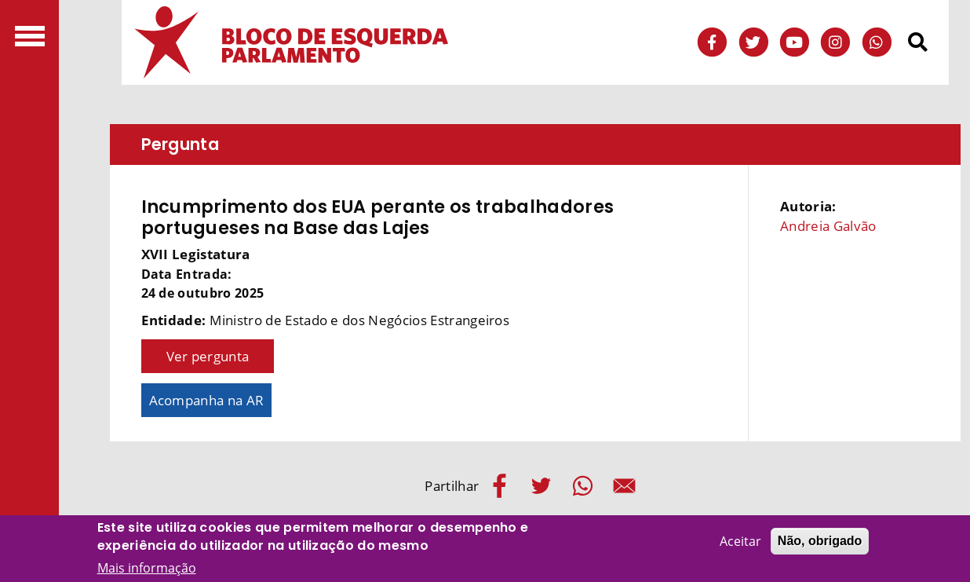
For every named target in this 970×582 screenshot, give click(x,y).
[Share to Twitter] (541, 485)
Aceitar (740, 542)
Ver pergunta (208, 356)
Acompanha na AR (206, 400)
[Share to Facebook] (499, 485)
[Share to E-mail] (624, 485)
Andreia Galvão (828, 226)
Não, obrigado (820, 541)
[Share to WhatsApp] (582, 485)
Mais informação (146, 568)
